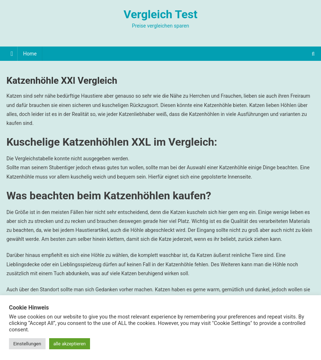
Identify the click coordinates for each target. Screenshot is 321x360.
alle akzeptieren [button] (69, 343)
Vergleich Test (160, 14)
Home (30, 54)
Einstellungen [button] (27, 343)
